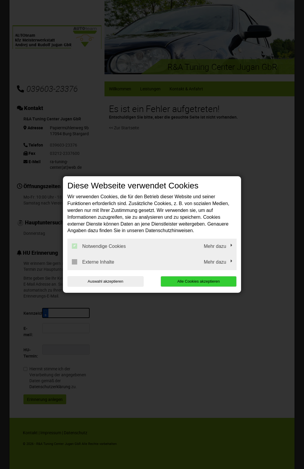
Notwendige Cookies (99, 246)
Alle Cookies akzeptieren (198, 281)
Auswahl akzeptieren (105, 281)
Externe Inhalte (93, 262)
